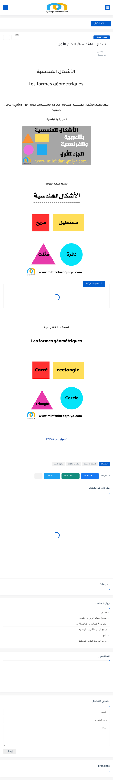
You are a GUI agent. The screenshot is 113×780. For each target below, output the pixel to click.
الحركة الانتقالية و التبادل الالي (91, 623)
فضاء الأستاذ (102, 37)
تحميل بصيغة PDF (57, 439)
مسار (104, 612)
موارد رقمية (58, 464)
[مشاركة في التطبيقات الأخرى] (38, 476)
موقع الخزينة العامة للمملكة (93, 640)
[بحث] (5, 7)
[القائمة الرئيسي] (107, 7)
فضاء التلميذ (74, 464)
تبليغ (105, 635)
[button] (90, 476)
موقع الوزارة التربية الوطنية (93, 629)
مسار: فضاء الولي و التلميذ (93, 617)
